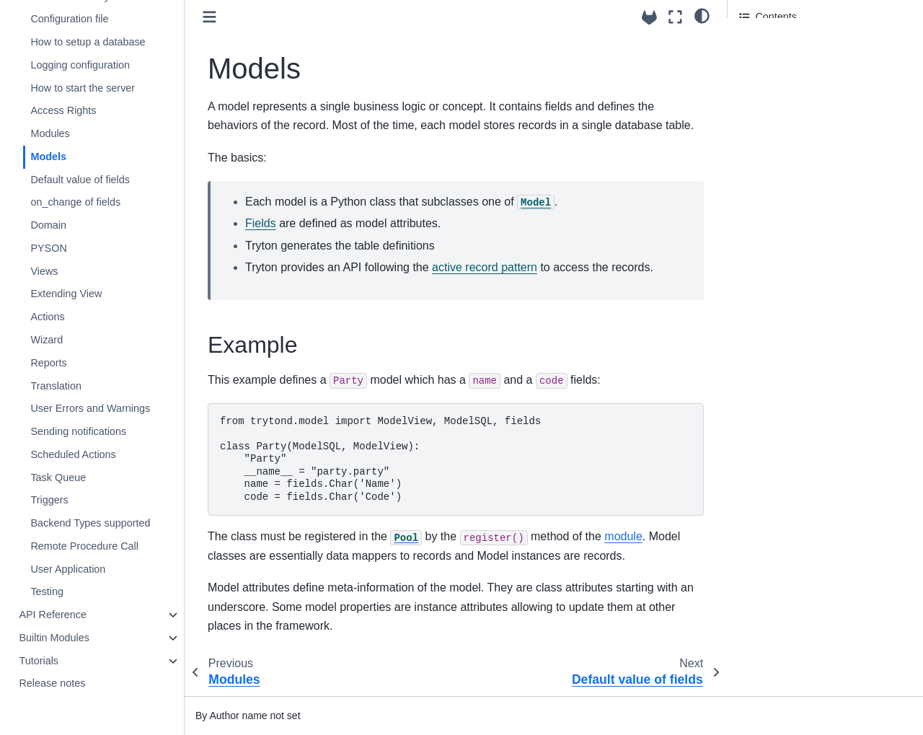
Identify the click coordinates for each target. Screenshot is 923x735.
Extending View (66, 293)
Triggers (49, 500)
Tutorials (38, 660)
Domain (48, 225)
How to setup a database (87, 42)
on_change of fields (75, 202)
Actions (47, 316)
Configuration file (69, 19)
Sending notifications (78, 431)
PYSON (48, 248)
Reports (48, 363)
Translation (55, 386)
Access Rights (63, 110)
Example (759, 44)
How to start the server (82, 88)
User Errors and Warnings (90, 408)
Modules (49, 133)
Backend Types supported (90, 523)
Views (44, 271)
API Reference (53, 614)
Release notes (52, 683)
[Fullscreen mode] (675, 17)
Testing (46, 591)
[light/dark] (702, 15)
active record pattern (484, 267)
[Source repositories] (649, 18)
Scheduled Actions (72, 454)
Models (48, 156)
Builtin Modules (54, 637)
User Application (67, 569)
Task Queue (58, 477)
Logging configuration (80, 65)
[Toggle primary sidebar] (209, 17)
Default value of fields (80, 179)
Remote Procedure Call (84, 546)
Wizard (46, 340)
